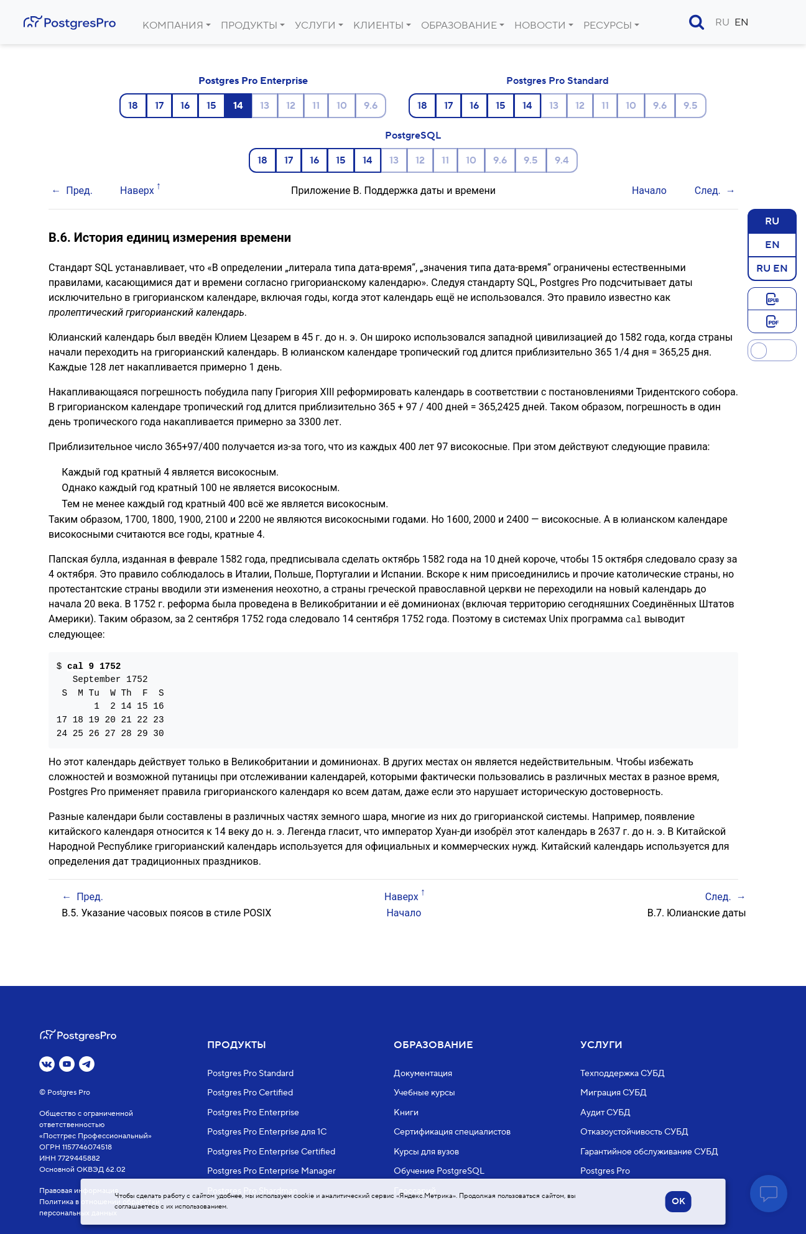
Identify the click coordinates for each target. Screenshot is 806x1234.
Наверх (137, 190)
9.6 (371, 105)
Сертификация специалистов (452, 1132)
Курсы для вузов (426, 1152)
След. (708, 190)
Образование (459, 25)
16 (185, 105)
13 (264, 105)
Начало (649, 190)
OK (678, 1201)
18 (133, 105)
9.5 (690, 105)
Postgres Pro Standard (557, 81)
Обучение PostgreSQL (439, 1171)
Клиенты (378, 25)
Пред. (79, 190)
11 (316, 105)
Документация (423, 1073)
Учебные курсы (424, 1092)
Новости (540, 25)
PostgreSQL (413, 135)
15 (211, 105)
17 (159, 105)
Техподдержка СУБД (622, 1073)
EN (741, 22)
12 (290, 105)
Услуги (315, 25)
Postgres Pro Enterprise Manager (271, 1171)
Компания (172, 25)
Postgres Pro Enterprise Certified (271, 1152)
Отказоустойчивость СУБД (634, 1132)
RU (722, 22)
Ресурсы (607, 25)
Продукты (249, 25)
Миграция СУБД (613, 1092)
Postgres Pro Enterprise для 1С (267, 1132)
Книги (406, 1112)
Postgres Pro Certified (250, 1092)
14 (527, 105)
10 (341, 105)
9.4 (562, 160)
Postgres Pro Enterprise (253, 81)
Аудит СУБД (605, 1112)
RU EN (772, 268)
